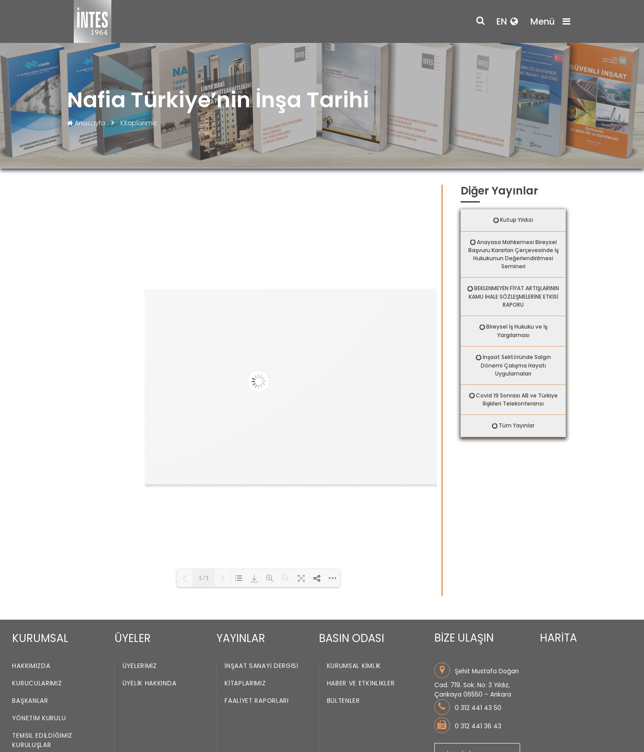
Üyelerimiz (140, 666)
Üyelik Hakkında (150, 684)
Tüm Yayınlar (516, 425)
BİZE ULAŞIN (464, 637)
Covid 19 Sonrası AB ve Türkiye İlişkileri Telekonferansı (517, 400)
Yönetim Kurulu (39, 718)
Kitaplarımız (138, 122)
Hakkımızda (31, 666)
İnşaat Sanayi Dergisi (261, 666)
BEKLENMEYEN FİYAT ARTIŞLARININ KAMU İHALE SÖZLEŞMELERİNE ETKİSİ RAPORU (514, 296)
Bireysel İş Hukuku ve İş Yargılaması (516, 331)
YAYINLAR (240, 638)
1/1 (204, 578)
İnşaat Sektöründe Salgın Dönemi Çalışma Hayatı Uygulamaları (516, 365)
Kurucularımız (37, 684)
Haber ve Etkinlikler (361, 684)
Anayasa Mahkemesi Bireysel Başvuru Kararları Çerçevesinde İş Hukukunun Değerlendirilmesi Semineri (513, 254)
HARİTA (558, 637)
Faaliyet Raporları (257, 701)
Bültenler (343, 701)
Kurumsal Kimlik (354, 666)
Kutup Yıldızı (516, 220)
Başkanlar (30, 701)
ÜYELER (132, 638)
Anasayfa (87, 122)
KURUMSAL (40, 638)
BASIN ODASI (351, 638)
